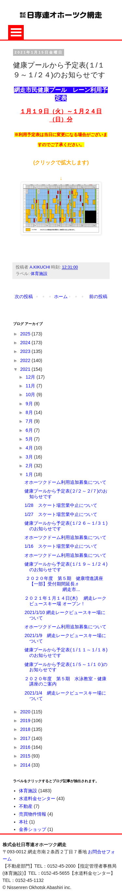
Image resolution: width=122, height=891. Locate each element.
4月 (30, 447)
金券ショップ (32, 829)
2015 (26, 756)
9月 (30, 403)
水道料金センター (37, 798)
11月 (31, 385)
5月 (30, 439)
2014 (26, 765)
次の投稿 (24, 296)
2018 (26, 729)
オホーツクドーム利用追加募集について (65, 482)
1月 (30, 474)
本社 (23, 821)
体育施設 (39, 273)
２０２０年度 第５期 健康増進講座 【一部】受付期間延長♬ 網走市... (66, 584)
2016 (26, 747)
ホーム (61, 296)
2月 (30, 465)
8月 (30, 412)
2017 (26, 738)
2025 (26, 333)
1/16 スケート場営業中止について (60, 546)
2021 (26, 369)
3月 (30, 456)
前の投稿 (98, 296)
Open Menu (16, 32)
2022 (26, 360)
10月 (31, 394)
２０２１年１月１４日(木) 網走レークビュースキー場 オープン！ (65, 601)
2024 (26, 342)
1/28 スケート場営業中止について (60, 505)
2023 (26, 351)
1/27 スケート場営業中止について (60, 514)
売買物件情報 (32, 814)
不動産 (26, 806)
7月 (30, 421)
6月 (30, 430)
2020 (26, 711)
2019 (26, 720)
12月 (31, 377)
